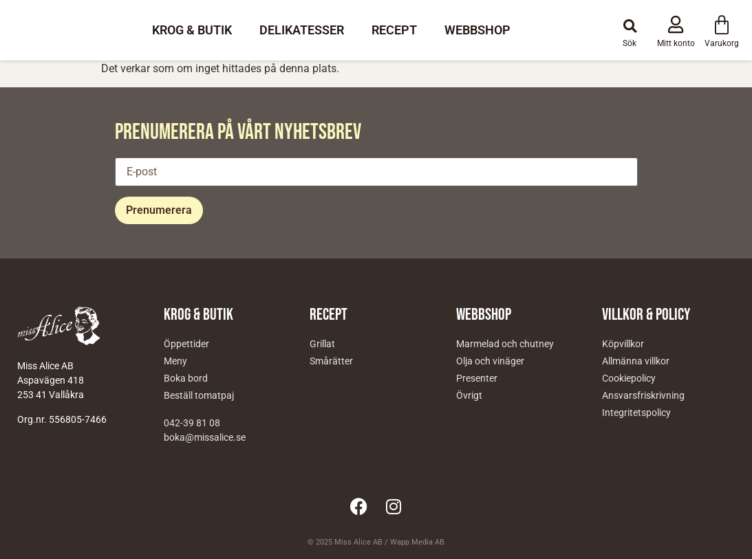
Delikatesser (301, 30)
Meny (175, 360)
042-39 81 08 (192, 422)
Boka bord (186, 378)
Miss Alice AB (358, 542)
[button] (629, 26)
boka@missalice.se (205, 437)
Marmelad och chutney (505, 343)
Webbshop (477, 30)
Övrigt (469, 395)
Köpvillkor (623, 343)
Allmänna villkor (635, 360)
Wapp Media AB (417, 542)
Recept (394, 30)
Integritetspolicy (636, 412)
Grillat (322, 343)
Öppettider (186, 343)
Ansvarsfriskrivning (643, 395)
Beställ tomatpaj (199, 395)
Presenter (476, 378)
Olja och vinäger (490, 360)
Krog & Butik (192, 30)
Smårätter (331, 360)
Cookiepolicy (629, 378)
